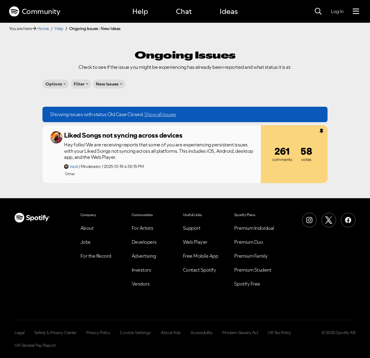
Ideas (229, 11)
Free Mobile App (200, 256)
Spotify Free (247, 283)
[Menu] (356, 11)
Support (191, 228)
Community (34, 11)
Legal (20, 332)
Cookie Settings (135, 332)
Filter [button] (79, 84)
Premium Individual (254, 228)
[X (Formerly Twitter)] (328, 220)
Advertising (144, 256)
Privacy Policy (98, 332)
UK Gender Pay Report (35, 345)
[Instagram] (309, 220)
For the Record (95, 256)
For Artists (142, 228)
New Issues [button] (107, 84)
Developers (144, 242)
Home (43, 28)
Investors (141, 269)
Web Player (195, 242)
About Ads (171, 332)
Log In (337, 11)
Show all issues (160, 114)
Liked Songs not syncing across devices (123, 135)
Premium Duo (248, 242)
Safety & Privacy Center (55, 332)
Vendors (141, 283)
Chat (184, 11)
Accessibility (201, 332)
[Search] (318, 11)
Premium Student (252, 269)
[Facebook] (348, 220)
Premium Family (251, 256)
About (87, 228)
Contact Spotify (199, 269)
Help (140, 11)
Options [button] (53, 84)
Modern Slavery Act (240, 332)
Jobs (85, 242)
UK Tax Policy (279, 332)
